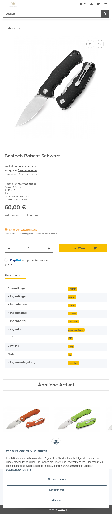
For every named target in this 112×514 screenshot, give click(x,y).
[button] (91, 4)
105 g (70, 346)
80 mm (71, 297)
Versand (35, 215)
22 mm (71, 305)
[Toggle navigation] (5, 2)
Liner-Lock (73, 363)
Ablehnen (56, 500)
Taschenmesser (27, 170)
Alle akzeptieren (57, 479)
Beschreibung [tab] (15, 275)
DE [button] (81, 4)
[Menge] (29, 248)
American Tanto (76, 330)
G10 (70, 338)
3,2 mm (72, 313)
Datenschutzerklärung (18, 469)
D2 (69, 355)
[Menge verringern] (9, 248)
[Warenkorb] (105, 4)
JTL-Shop (62, 509)
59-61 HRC (73, 321)
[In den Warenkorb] (83, 248)
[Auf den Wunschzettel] (100, 44)
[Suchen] (52, 14)
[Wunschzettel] (98, 4)
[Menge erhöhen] (49, 248)
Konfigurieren (56, 489)
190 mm (72, 289)
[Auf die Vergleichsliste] (90, 44)
